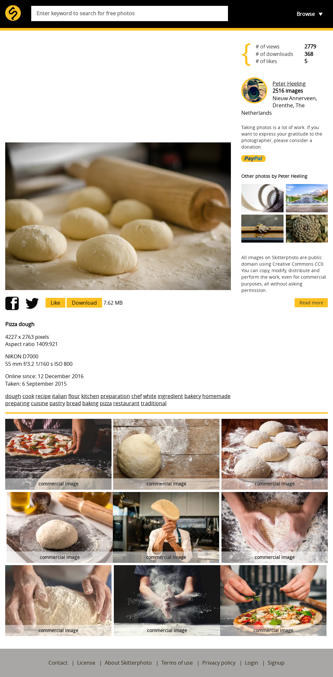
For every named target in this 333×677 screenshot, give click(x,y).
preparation (115, 396)
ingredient (170, 396)
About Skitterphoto (128, 662)
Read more (311, 302)
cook (28, 396)
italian (59, 396)
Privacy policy (218, 662)
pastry (57, 403)
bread (73, 403)
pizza (106, 403)
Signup (276, 662)
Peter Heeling (289, 83)
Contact (58, 662)
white (149, 396)
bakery (192, 396)
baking (90, 403)
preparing (17, 403)
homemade (216, 396)
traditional (153, 403)
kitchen (90, 396)
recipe (43, 396)
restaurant (126, 403)
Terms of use (177, 662)
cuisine (39, 403)
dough (13, 396)
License (86, 662)
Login (251, 662)
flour (74, 396)
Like (55, 302)
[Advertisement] (118, 86)
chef (136, 396)
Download (84, 302)
